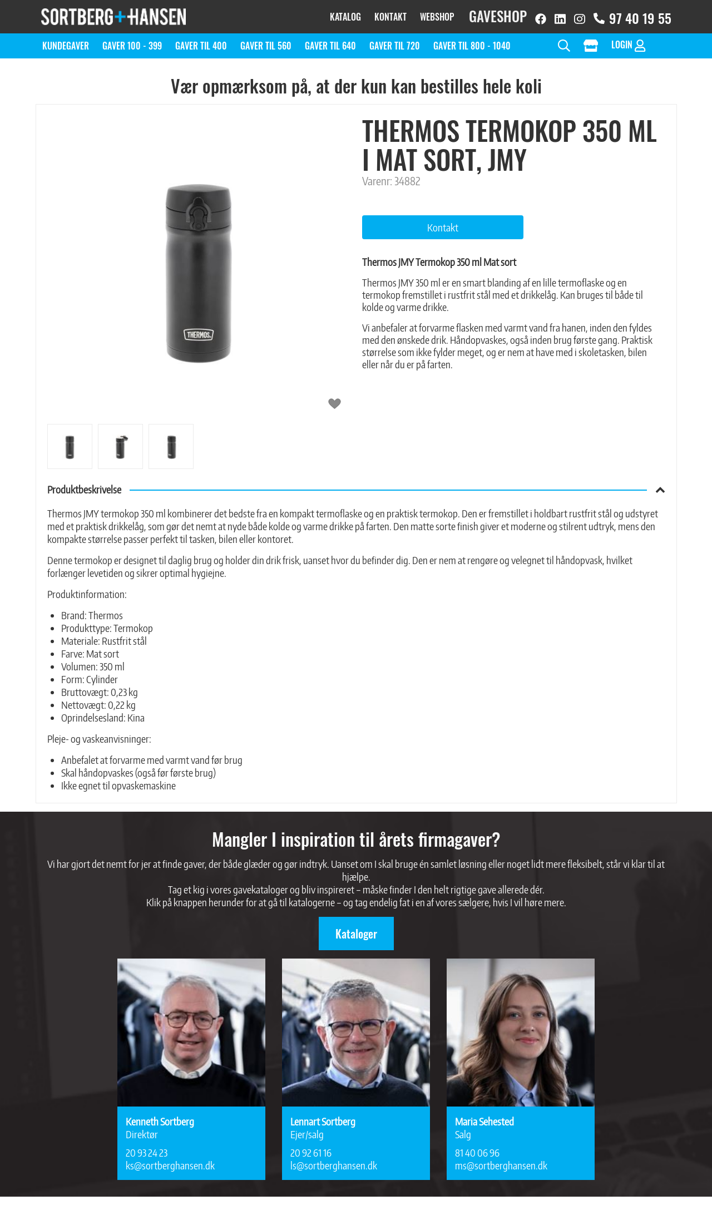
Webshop (437, 14)
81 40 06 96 (477, 1146)
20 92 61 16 (311, 1146)
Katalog (345, 14)
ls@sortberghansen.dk (333, 1159)
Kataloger (356, 928)
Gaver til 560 (265, 40)
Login (628, 39)
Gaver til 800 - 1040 (472, 40)
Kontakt (390, 14)
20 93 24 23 (146, 1146)
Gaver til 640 (330, 40)
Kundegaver (65, 40)
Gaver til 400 (201, 40)
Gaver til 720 (394, 40)
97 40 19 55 (632, 15)
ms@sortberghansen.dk (501, 1159)
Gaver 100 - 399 (132, 40)
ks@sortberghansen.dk (170, 1159)
